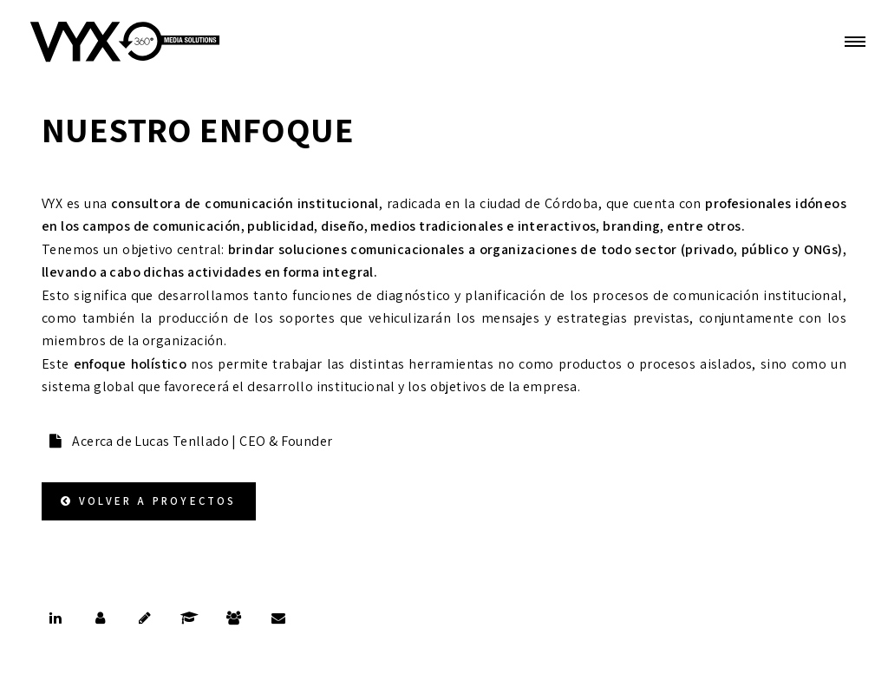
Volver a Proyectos (158, 501)
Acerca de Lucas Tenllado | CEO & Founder (200, 441)
